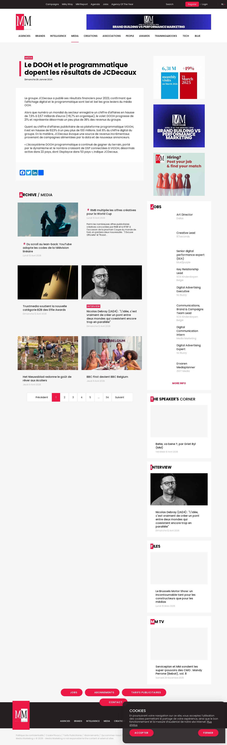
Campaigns (52, 4)
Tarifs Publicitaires (146, 692)
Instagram (34, 4)
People (130, 36)
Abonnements (104, 692)
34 (107, 397)
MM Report (82, 4)
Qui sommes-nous (111, 735)
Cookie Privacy (53, 735)
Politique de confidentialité (29, 735)
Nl (222, 4)
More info (179, 383)
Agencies (24, 36)
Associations (112, 36)
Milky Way (67, 4)
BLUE (197, 36)
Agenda (95, 4)
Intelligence (58, 36)
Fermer (208, 733)
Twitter (28, 4)
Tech (186, 36)
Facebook (18, 4)
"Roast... (103, 234)
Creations (90, 36)
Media (75, 36)
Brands (40, 36)
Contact (115, 702)
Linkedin (23, 4)
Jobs (105, 4)
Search (169, 4)
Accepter (141, 733)
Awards (144, 36)
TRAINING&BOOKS (166, 36)
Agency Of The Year (122, 4)
